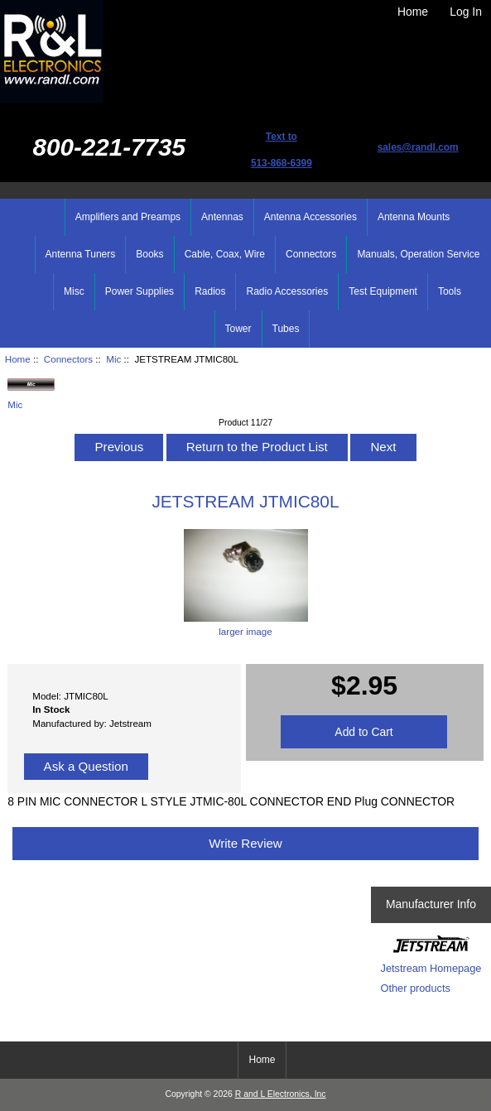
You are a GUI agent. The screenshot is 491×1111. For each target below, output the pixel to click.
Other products (415, 988)
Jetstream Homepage (431, 968)
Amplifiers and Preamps (128, 217)
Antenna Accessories (310, 217)
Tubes (286, 328)
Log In (466, 11)
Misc (74, 291)
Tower (238, 328)
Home (412, 11)
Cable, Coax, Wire (225, 254)
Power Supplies (139, 291)
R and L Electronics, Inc (280, 1094)
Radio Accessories (287, 291)
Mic (113, 359)
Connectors (68, 359)
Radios (210, 291)
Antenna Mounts (414, 217)
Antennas (222, 217)
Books (149, 254)
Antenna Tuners (81, 254)
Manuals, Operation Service (418, 254)
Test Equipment (383, 291)
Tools (449, 291)
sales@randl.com (418, 147)
